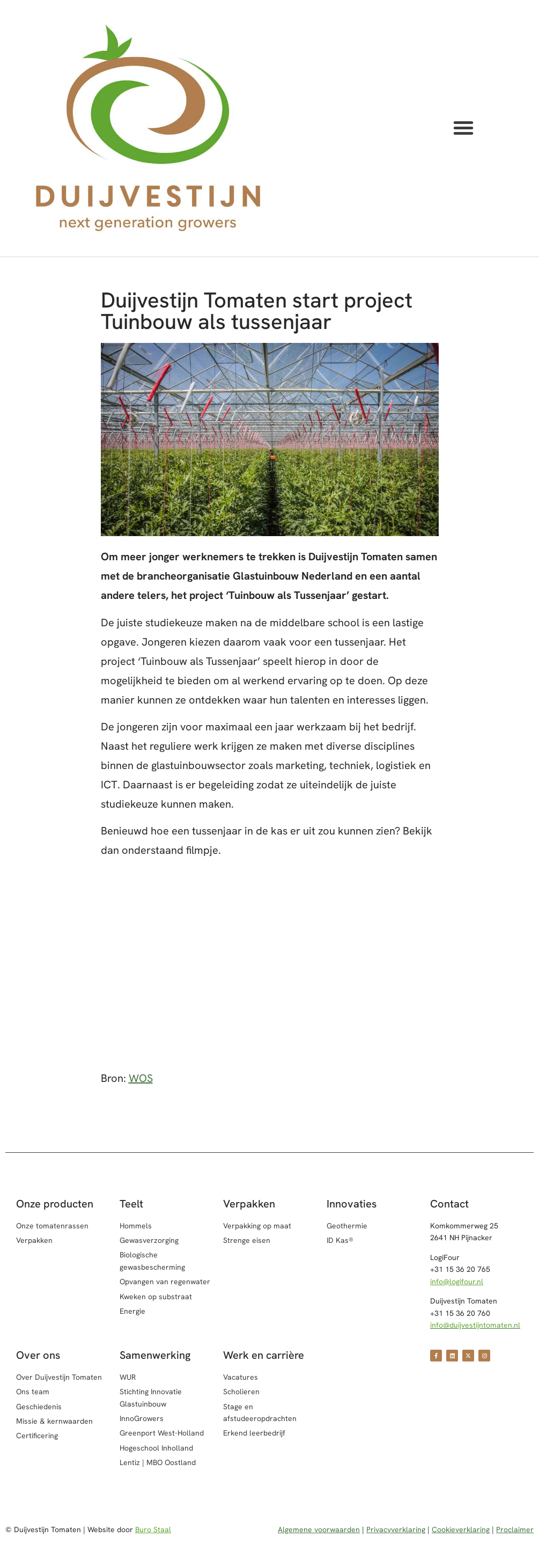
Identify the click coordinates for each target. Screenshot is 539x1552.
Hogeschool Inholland (156, 1448)
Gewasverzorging (149, 1240)
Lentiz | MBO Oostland (158, 1462)
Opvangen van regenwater (165, 1281)
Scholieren (241, 1391)
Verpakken (34, 1240)
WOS (141, 1078)
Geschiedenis (39, 1406)
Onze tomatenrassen (52, 1226)
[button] (463, 127)
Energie (132, 1311)
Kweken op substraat (156, 1296)
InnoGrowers (142, 1418)
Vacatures (240, 1377)
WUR (128, 1377)
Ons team (32, 1391)
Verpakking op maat (257, 1226)
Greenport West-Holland (162, 1433)
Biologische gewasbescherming (152, 1260)
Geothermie (347, 1226)
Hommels (136, 1226)
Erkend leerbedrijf (254, 1433)
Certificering (37, 1435)
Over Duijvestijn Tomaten (59, 1377)
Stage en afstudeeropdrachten (260, 1412)
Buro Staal (153, 1529)
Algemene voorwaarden (319, 1529)
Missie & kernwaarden (54, 1421)
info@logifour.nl (456, 1281)
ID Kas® (340, 1240)
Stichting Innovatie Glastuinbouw (151, 1397)
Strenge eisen (246, 1240)
